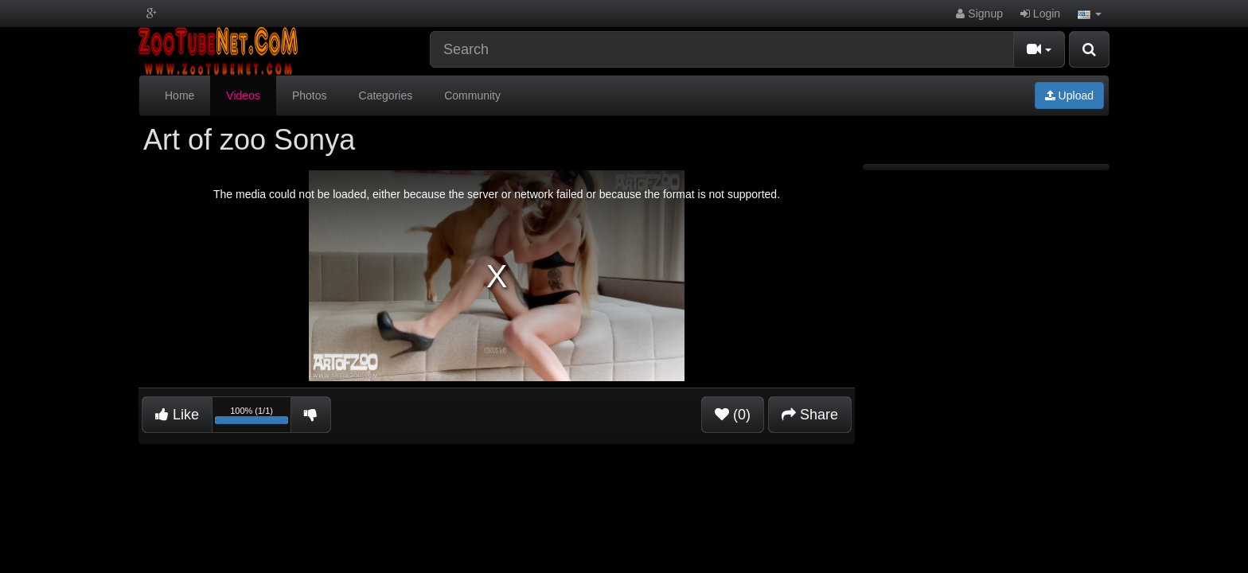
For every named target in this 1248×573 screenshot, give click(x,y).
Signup (979, 13)
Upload (1069, 95)
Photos (309, 95)
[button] (1090, 13)
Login (1040, 13)
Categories (386, 95)
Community (472, 95)
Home (179, 95)
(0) (733, 415)
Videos (243, 95)
